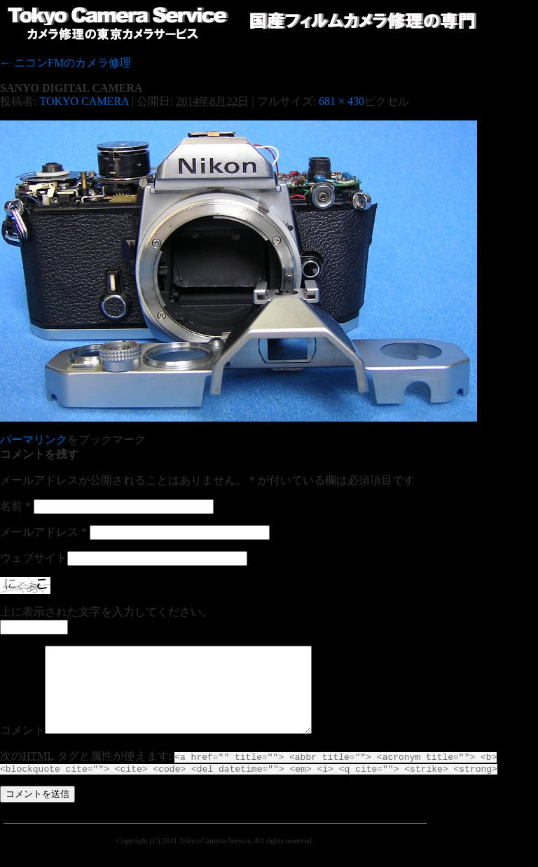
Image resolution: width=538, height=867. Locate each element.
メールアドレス (43, 532)
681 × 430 (341, 101)
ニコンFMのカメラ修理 (65, 63)
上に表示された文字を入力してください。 (106, 612)
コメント (22, 747)
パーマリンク (33, 439)
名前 (15, 506)
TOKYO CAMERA (83, 101)
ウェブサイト (33, 558)
